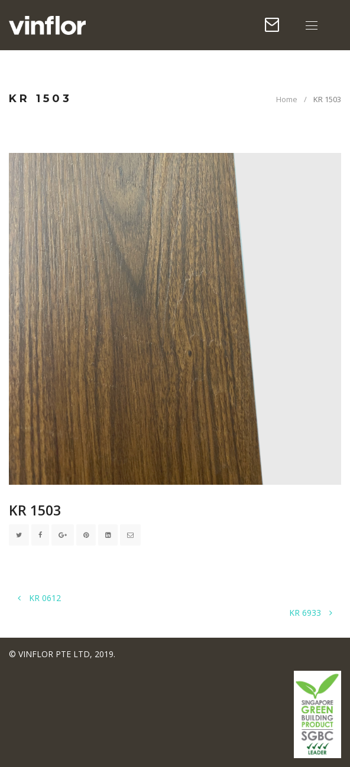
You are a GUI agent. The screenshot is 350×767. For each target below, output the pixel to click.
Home (286, 99)
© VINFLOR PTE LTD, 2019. (62, 654)
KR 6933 (310, 612)
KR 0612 (39, 597)
